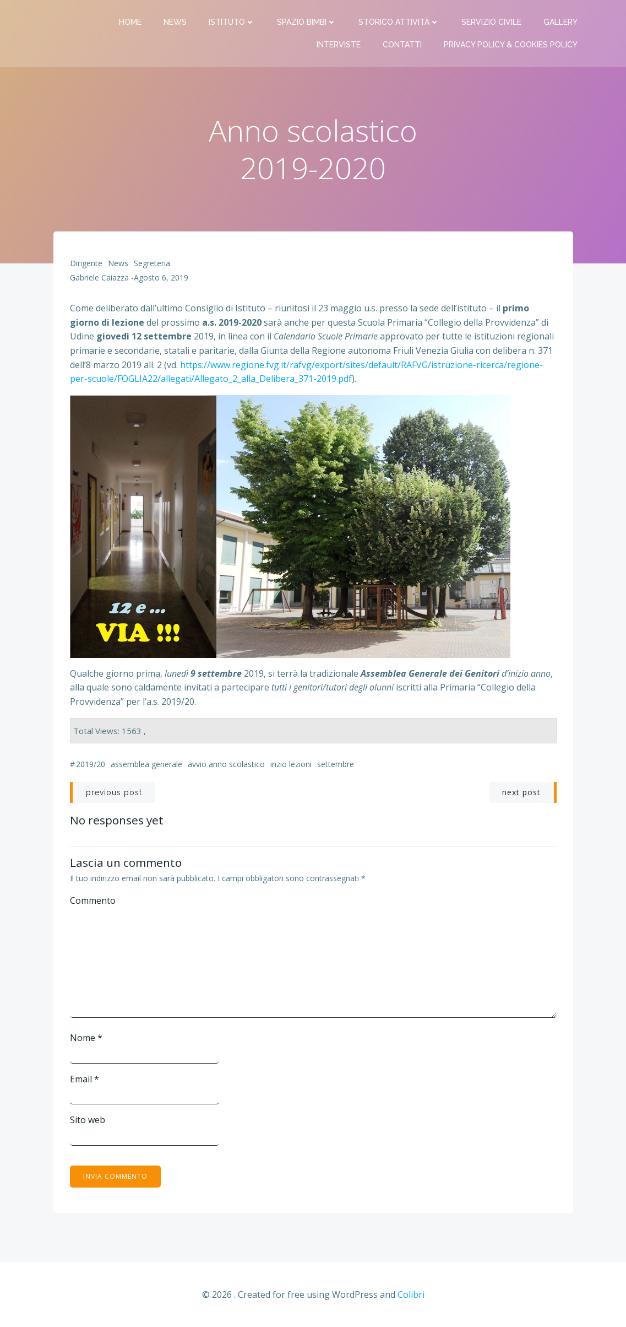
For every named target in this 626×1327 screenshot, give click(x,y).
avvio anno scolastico (226, 764)
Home (130, 22)
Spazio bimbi (306, 22)
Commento (93, 900)
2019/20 (90, 764)
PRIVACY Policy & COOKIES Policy (511, 44)
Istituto (232, 22)
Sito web (87, 1120)
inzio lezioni (291, 764)
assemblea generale (146, 764)
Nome (86, 1038)
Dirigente (86, 263)
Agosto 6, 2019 (161, 277)
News (175, 22)
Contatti (402, 44)
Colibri (411, 1294)
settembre (335, 764)
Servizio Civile (491, 22)
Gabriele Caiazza (99, 277)
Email (84, 1079)
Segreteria (152, 263)
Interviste (339, 44)
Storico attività (398, 22)
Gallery (560, 22)
